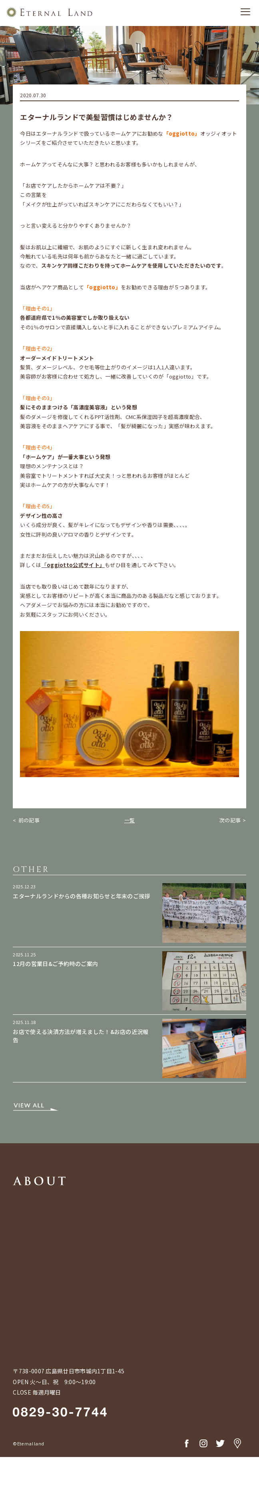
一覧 (129, 820)
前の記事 (29, 820)
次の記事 (230, 820)
